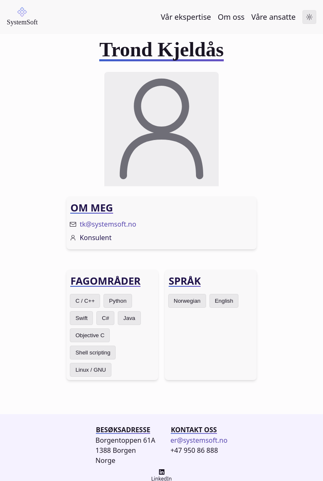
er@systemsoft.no (199, 440)
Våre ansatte (273, 17)
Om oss (231, 17)
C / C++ (85, 301)
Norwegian (187, 301)
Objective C (89, 335)
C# (105, 318)
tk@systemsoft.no (107, 224)
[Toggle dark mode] (309, 17)
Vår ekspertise (186, 17)
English (224, 301)
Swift (81, 318)
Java (129, 318)
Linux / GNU (90, 370)
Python (118, 301)
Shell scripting (92, 352)
